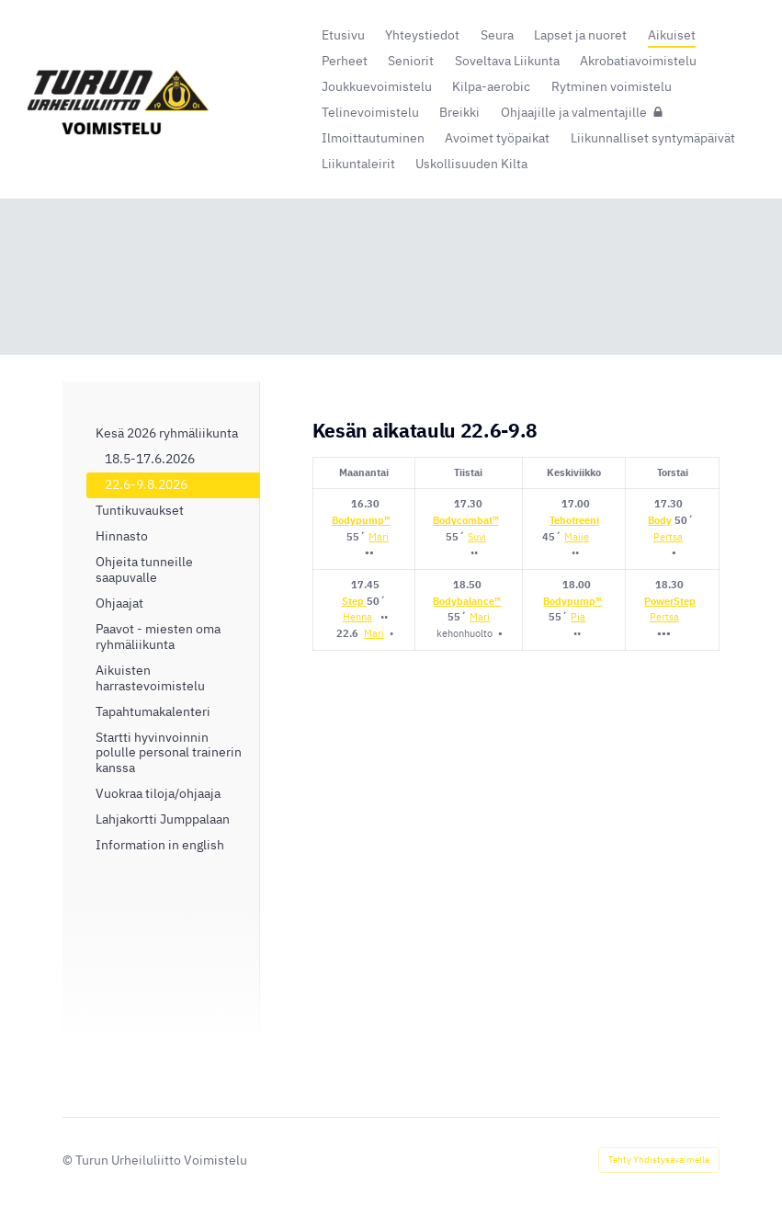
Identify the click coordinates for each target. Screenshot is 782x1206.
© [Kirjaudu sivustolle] (68, 1160)
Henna (357, 616)
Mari (378, 536)
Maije (576, 536)
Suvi (477, 536)
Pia (578, 616)
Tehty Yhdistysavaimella (658, 1160)
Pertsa (668, 536)
